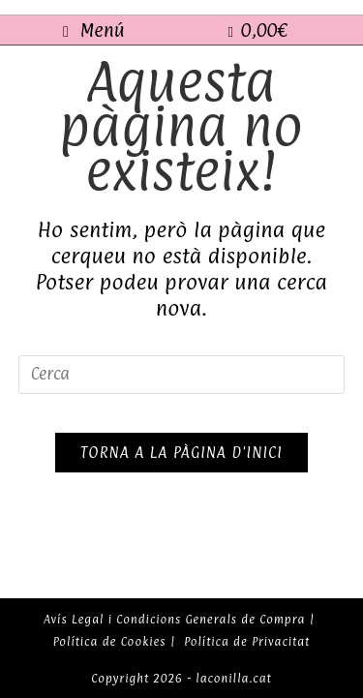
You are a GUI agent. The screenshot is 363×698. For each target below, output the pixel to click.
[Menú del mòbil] (94, 30)
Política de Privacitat (247, 642)
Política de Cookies (109, 642)
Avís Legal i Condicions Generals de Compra (174, 619)
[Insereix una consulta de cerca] (182, 374)
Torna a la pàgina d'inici (181, 452)
